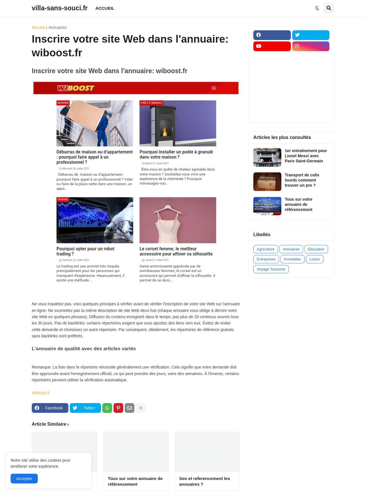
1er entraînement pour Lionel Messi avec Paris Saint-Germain (306, 155)
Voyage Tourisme (271, 269)
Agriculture (265, 249)
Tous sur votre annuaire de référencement (135, 481)
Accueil (38, 27)
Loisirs (314, 259)
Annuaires (58, 27)
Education (316, 249)
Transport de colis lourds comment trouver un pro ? (302, 180)
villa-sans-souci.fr (60, 8)
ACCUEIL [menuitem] (105, 8)
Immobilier (292, 259)
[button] (317, 8)
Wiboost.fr (41, 393)
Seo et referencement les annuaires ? (204, 481)
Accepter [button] (24, 478)
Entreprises (266, 259)
